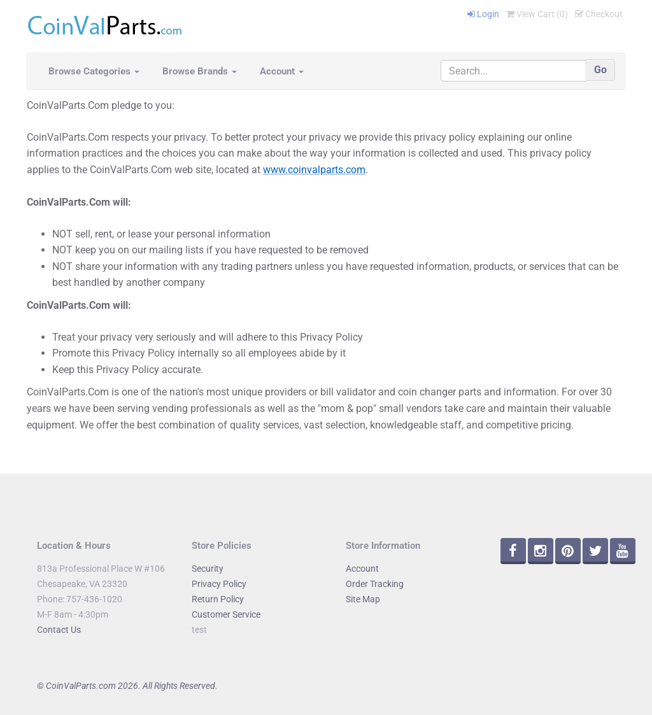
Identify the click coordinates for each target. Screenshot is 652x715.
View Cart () (537, 14)
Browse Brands (199, 71)
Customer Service (226, 614)
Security (207, 568)
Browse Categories (93, 71)
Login (483, 14)
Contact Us (59, 630)
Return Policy (218, 599)
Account (282, 71)
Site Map (363, 599)
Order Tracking (375, 584)
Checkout (599, 14)
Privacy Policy (219, 584)
